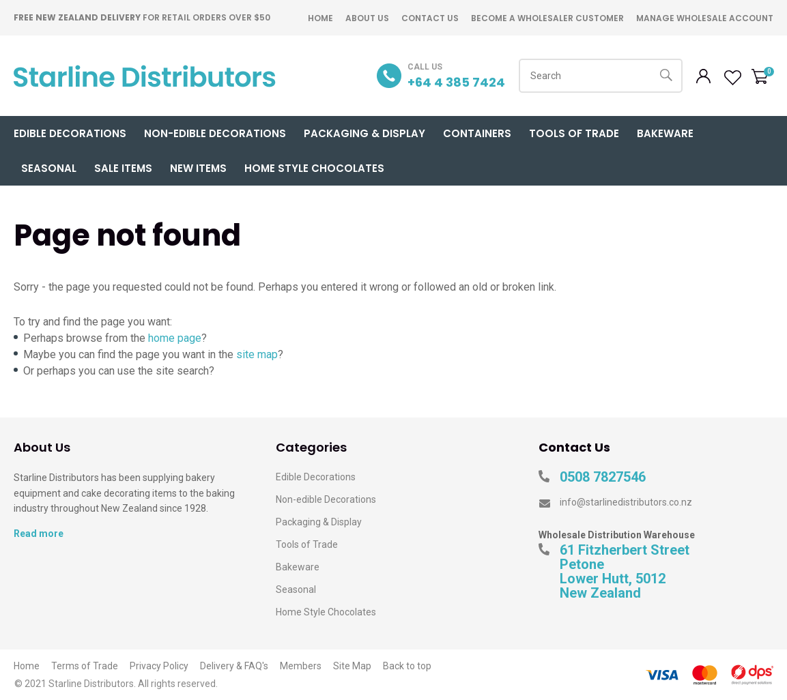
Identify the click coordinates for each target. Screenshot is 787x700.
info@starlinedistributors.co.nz (626, 502)
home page (174, 338)
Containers (477, 133)
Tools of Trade (574, 133)
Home (320, 18)
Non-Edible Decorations (215, 133)
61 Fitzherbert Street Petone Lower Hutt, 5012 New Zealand (624, 571)
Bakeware (665, 133)
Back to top (407, 665)
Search (666, 76)
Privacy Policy (159, 665)
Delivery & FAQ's (234, 665)
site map (257, 354)
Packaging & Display (364, 133)
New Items (198, 168)
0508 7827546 (603, 477)
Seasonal (48, 168)
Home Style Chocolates (314, 168)
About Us (367, 18)
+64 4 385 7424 (456, 82)
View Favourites (731, 78)
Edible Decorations (70, 133)
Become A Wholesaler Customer (547, 18)
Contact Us (430, 18)
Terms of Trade (84, 665)
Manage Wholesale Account (704, 18)
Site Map (352, 665)
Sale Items (123, 168)
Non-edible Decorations (326, 499)
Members (300, 665)
